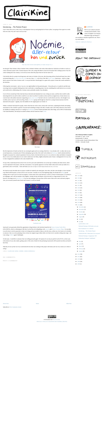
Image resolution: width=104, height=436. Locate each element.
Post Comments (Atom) (15, 307)
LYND (44, 111)
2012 (78, 254)
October (81, 212)
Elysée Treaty (51, 78)
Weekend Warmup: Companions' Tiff (87, 236)
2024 (78, 178)
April (80, 244)
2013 (35, 78)
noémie (21, 251)
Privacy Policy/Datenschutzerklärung (52, 321)
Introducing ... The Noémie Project (86, 231)
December (81, 207)
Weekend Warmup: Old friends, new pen (88, 226)
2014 (78, 202)
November (81, 209)
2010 (78, 259)
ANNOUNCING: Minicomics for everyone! (89, 233)
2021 (78, 185)
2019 (78, 190)
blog (63, 172)
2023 (78, 180)
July (80, 219)
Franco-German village (58, 229)
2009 (78, 261)
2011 (78, 256)
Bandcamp (54, 153)
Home (37, 303)
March (80, 246)
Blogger (56, 319)
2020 (78, 187)
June (80, 221)
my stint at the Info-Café (20, 78)
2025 (78, 175)
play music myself (33, 98)
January (81, 251)
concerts (47, 229)
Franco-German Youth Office (58, 227)
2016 (78, 197)
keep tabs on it (19, 178)
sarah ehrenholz (29, 251)
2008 (78, 264)
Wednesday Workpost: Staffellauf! (86, 238)
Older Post (68, 303)
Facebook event (37, 223)
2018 (78, 192)
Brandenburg (31, 109)
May (80, 241)
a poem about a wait (83, 223)
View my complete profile (84, 42)
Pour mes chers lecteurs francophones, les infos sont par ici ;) (37, 64)
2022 (78, 183)
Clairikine (89, 26)
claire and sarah (13, 251)
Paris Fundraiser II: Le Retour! (85, 228)
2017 (78, 195)
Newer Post (6, 303)
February (81, 248)
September (81, 214)
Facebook (31, 99)
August (81, 216)
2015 (78, 200)
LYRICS (11, 235)
